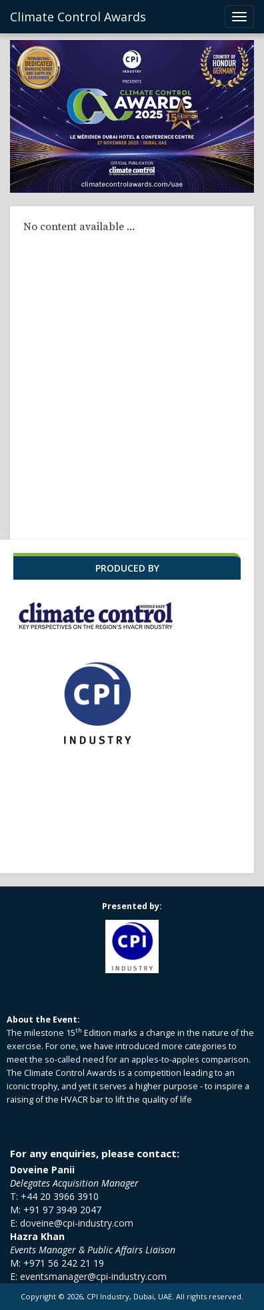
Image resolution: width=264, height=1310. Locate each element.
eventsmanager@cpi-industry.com (93, 1276)
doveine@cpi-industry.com (76, 1223)
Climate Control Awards (78, 17)
